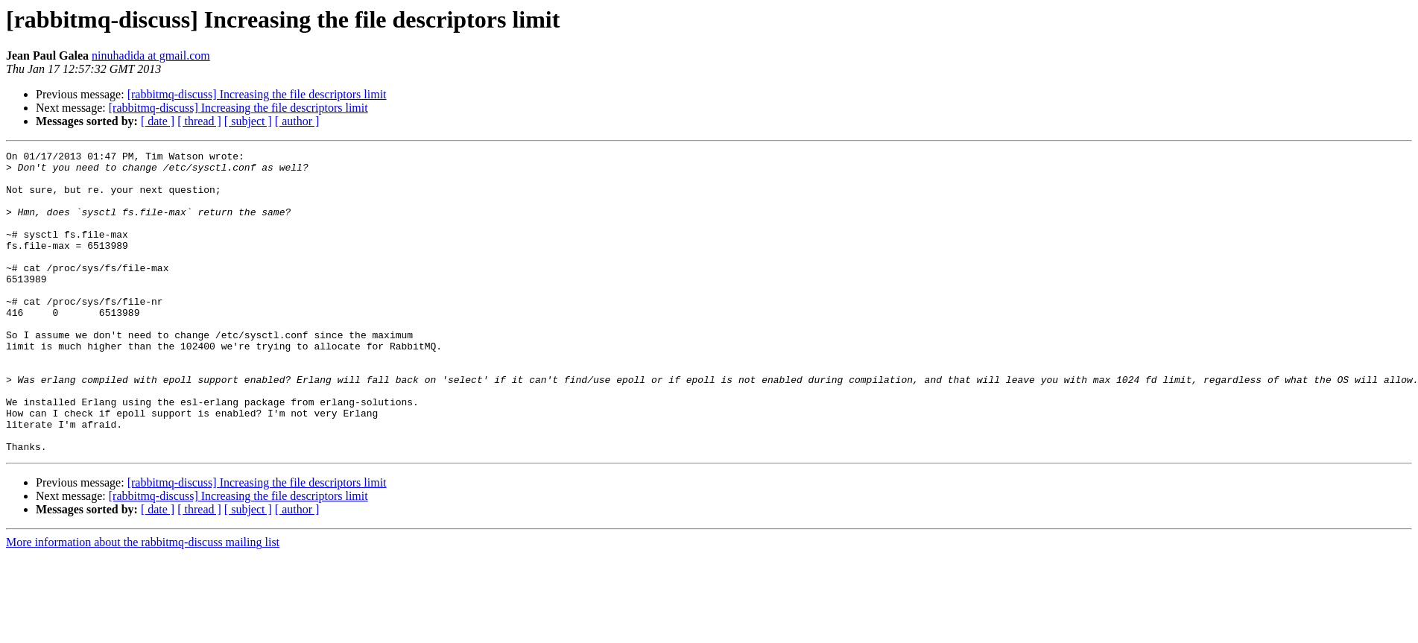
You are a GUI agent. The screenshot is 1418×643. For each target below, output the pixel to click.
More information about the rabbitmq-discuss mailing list (142, 602)
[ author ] (297, 121)
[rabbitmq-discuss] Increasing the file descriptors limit (257, 94)
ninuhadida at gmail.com (151, 55)
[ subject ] (248, 121)
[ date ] (157, 121)
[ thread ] (199, 121)
